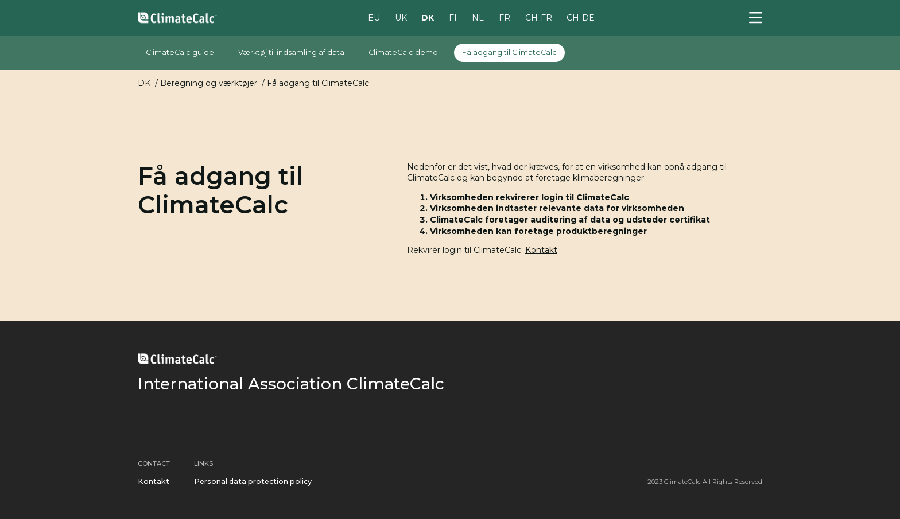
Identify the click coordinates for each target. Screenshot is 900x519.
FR (504, 17)
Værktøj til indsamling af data (291, 52)
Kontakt (541, 250)
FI (453, 17)
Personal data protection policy (253, 481)
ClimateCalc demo (403, 52)
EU (374, 17)
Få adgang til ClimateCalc (509, 52)
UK (401, 17)
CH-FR (538, 17)
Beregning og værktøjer (208, 83)
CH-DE (581, 17)
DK (427, 17)
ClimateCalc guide (180, 52)
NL (478, 17)
